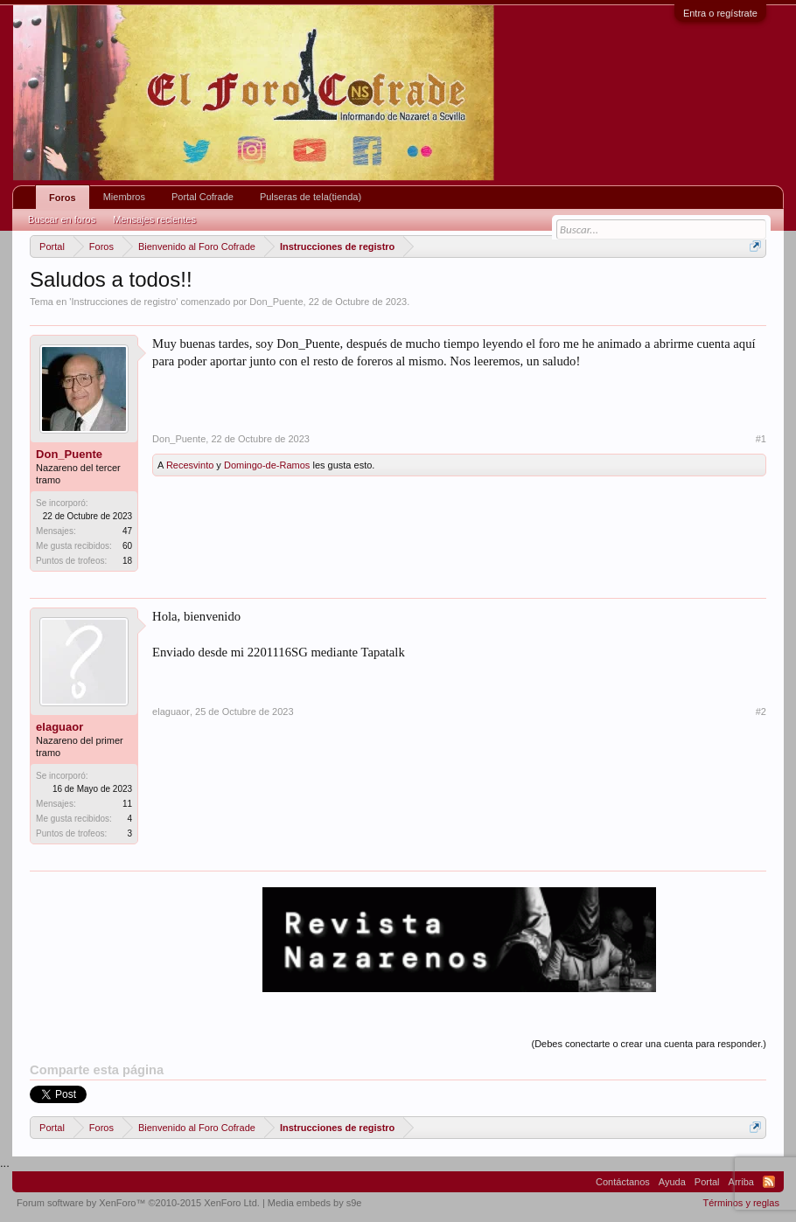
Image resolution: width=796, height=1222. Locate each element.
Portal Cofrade (202, 196)
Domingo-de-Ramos (267, 465)
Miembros (124, 196)
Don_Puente (276, 301)
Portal (707, 1182)
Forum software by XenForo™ (138, 1203)
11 (127, 804)
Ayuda (672, 1182)
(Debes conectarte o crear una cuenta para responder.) (648, 1043)
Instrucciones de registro (123, 301)
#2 (761, 711)
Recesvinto (189, 465)
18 (127, 561)
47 (127, 531)
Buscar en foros (61, 219)
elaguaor (59, 726)
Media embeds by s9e (315, 1203)
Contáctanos (623, 1182)
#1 (761, 439)
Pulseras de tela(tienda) (310, 196)
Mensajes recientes (154, 219)
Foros (62, 197)
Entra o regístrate (720, 13)
